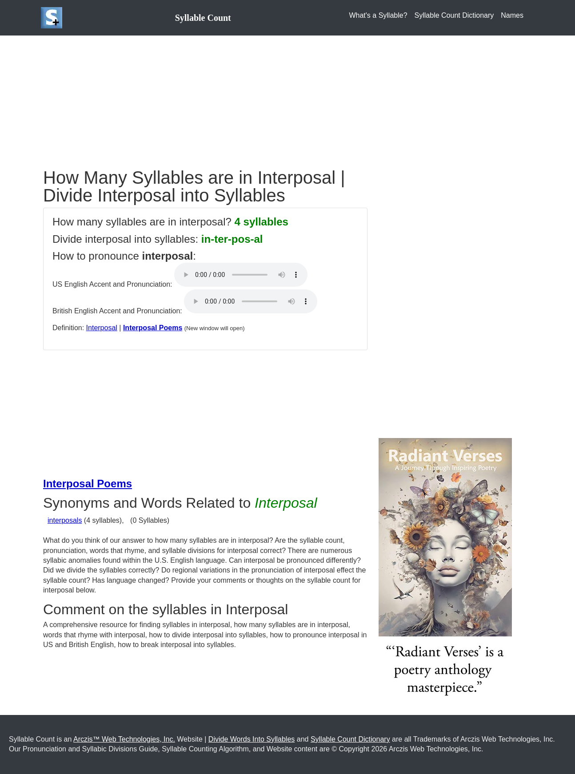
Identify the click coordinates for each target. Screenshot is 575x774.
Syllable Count (203, 18)
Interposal (101, 328)
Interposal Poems (152, 328)
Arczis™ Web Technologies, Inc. (124, 739)
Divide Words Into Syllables (251, 739)
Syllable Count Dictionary (454, 15)
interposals (65, 520)
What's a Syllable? (378, 15)
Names (512, 15)
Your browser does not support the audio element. (240, 275)
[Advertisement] (287, 98)
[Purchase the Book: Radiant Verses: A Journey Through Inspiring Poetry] (445, 570)
